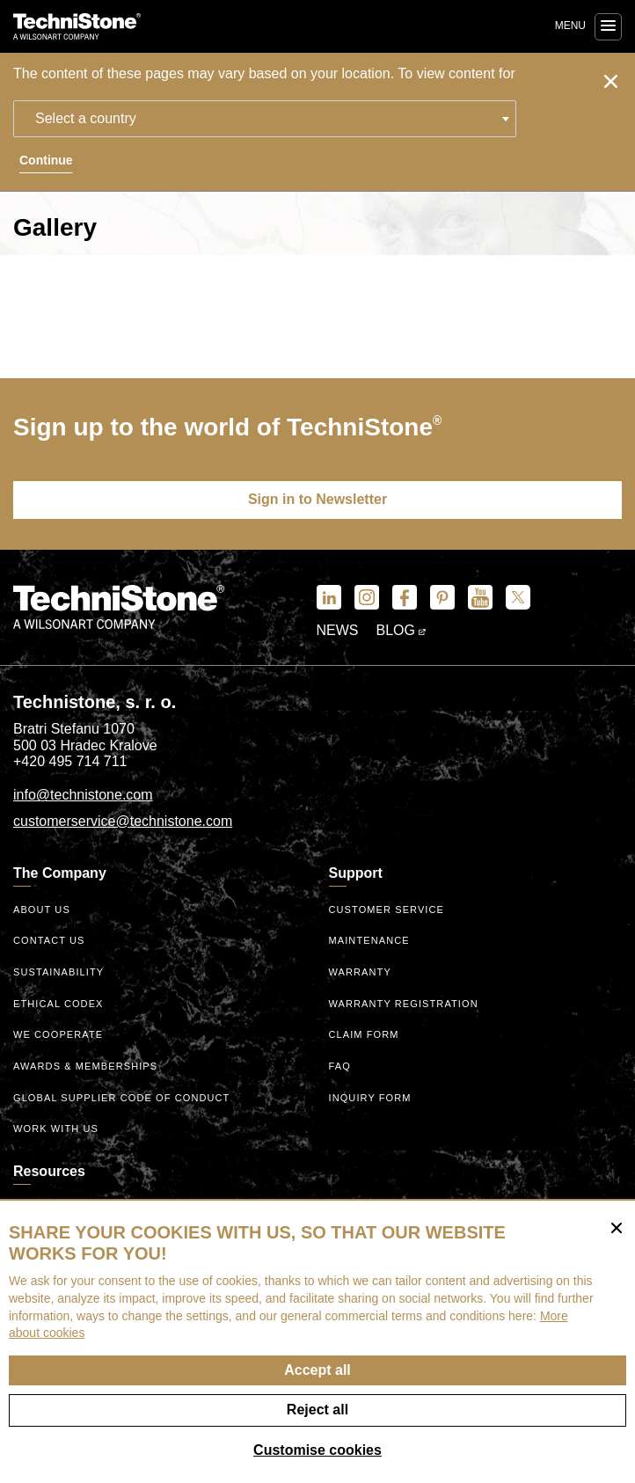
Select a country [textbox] (85, 118)
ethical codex (58, 1003)
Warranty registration (403, 1003)
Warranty (360, 972)
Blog (401, 630)
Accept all (317, 1369)
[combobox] (264, 118)
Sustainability (58, 972)
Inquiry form (370, 1097)
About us (41, 909)
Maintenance (369, 940)
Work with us (56, 1128)
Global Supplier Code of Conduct (121, 1097)
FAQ (340, 1066)
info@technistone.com (83, 794)
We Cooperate (58, 1034)
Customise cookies (317, 1450)
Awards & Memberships (85, 1066)
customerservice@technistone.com (122, 821)
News (338, 630)
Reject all (317, 1409)
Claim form (364, 1034)
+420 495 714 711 (70, 761)
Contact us (49, 940)
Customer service (387, 909)
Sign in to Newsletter (317, 499)
